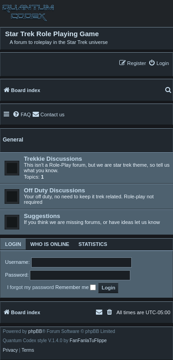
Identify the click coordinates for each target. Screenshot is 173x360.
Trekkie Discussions (53, 158)
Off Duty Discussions (54, 190)
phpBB (35, 331)
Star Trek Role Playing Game (52, 34)
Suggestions (42, 216)
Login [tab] (13, 244)
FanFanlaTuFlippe (88, 340)
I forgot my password (30, 287)
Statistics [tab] (92, 244)
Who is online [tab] (49, 244)
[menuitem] (158, 63)
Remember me (76, 287)
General (13, 139)
